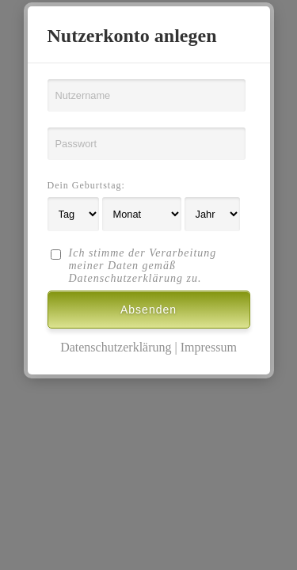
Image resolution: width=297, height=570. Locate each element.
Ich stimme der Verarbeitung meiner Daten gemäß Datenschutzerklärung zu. (143, 265)
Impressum (209, 347)
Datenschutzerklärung (115, 347)
